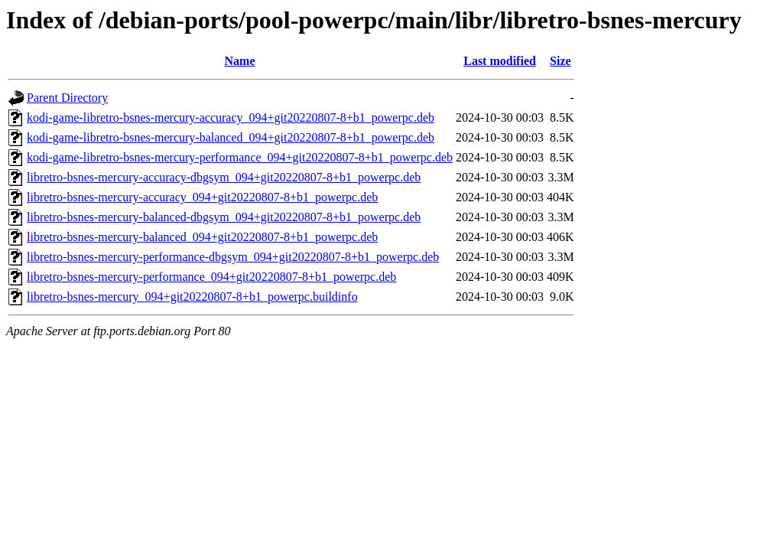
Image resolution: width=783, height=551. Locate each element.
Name (240, 60)
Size (560, 60)
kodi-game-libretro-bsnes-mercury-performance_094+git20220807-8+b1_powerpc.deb (240, 157)
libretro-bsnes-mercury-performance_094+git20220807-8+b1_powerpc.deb (211, 276)
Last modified (499, 60)
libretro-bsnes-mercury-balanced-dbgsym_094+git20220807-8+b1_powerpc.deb (224, 216)
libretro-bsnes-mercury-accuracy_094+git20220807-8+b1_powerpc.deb (202, 197)
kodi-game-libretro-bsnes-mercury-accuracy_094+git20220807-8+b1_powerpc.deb (230, 117)
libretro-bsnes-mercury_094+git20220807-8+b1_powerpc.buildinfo (192, 296)
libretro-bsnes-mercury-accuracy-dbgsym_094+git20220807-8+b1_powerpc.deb (224, 177)
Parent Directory (67, 97)
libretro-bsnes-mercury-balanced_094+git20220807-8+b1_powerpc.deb (202, 236)
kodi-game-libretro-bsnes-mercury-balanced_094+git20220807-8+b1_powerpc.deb (230, 137)
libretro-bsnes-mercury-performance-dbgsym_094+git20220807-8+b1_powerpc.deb (233, 256)
